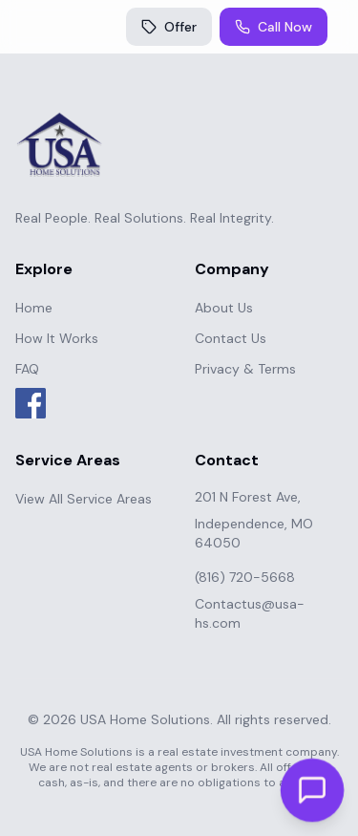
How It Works (56, 338)
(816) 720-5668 (245, 577)
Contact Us (230, 338)
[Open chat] (312, 790)
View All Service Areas (83, 498)
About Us (224, 307)
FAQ (27, 368)
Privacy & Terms (245, 368)
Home (34, 307)
